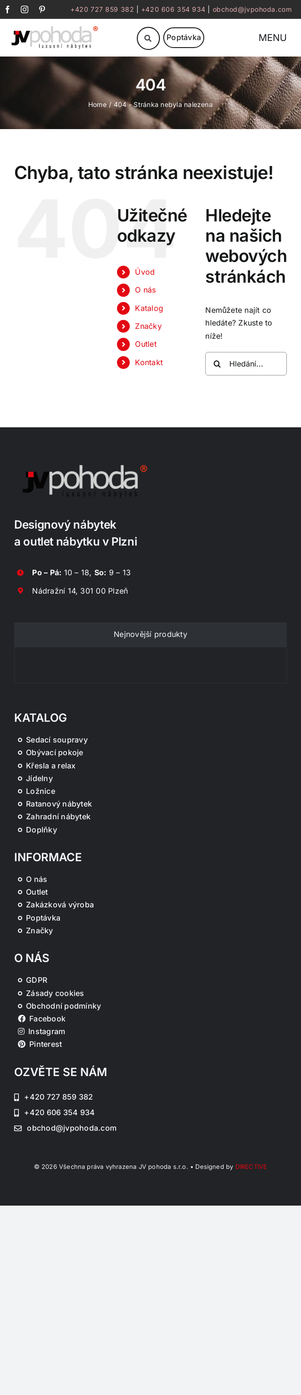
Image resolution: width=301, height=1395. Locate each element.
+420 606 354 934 (173, 9)
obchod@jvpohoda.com (252, 9)
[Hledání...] (246, 363)
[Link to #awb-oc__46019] (148, 38)
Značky (148, 326)
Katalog (149, 308)
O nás (145, 289)
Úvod (145, 272)
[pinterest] (42, 9)
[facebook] (7, 9)
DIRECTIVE (251, 1166)
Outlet (145, 344)
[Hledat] (217, 363)
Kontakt (149, 362)
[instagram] (24, 9)
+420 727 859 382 (102, 9)
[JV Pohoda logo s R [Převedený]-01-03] (55, 27)
